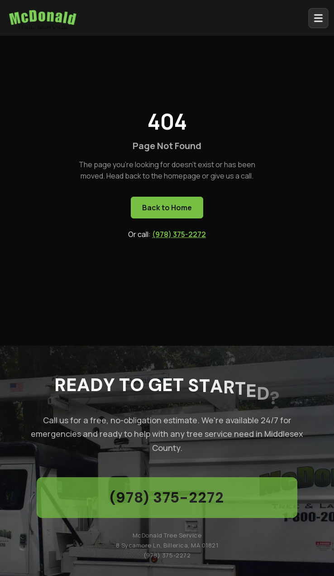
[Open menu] (321, 18)
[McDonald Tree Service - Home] (42, 17)
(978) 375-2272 (179, 234)
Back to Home (167, 208)
